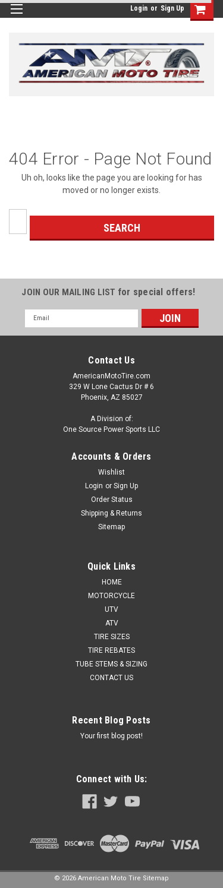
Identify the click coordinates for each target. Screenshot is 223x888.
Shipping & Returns (111, 513)
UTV (111, 609)
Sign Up (172, 8)
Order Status (112, 499)
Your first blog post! (111, 736)
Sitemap (111, 527)
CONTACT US (111, 678)
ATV (111, 623)
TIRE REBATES (111, 650)
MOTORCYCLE (111, 596)
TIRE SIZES (112, 637)
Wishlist (111, 472)
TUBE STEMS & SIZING (111, 664)
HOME (112, 582)
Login (138, 8)
